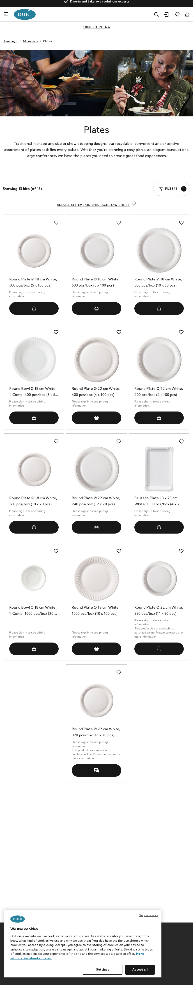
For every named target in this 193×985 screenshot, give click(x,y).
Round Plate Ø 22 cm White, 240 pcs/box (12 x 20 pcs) (96, 501)
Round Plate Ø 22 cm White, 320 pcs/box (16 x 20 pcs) (96, 732)
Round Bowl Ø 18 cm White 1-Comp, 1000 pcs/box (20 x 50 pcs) (32, 611)
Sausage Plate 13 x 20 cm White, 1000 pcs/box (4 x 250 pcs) (159, 501)
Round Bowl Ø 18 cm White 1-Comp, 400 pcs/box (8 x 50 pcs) (33, 392)
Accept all (139, 969)
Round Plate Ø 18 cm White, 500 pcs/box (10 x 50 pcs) (158, 282)
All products (30, 41)
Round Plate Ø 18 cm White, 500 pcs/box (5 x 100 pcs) (33, 282)
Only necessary (148, 915)
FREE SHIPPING (96, 27)
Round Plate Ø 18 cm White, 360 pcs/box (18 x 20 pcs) (33, 501)
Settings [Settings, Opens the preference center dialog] (102, 969)
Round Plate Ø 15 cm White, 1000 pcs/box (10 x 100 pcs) (96, 611)
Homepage (10, 41)
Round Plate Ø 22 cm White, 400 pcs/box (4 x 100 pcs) (96, 392)
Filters (16, 176)
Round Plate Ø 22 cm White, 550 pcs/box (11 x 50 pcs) (158, 611)
